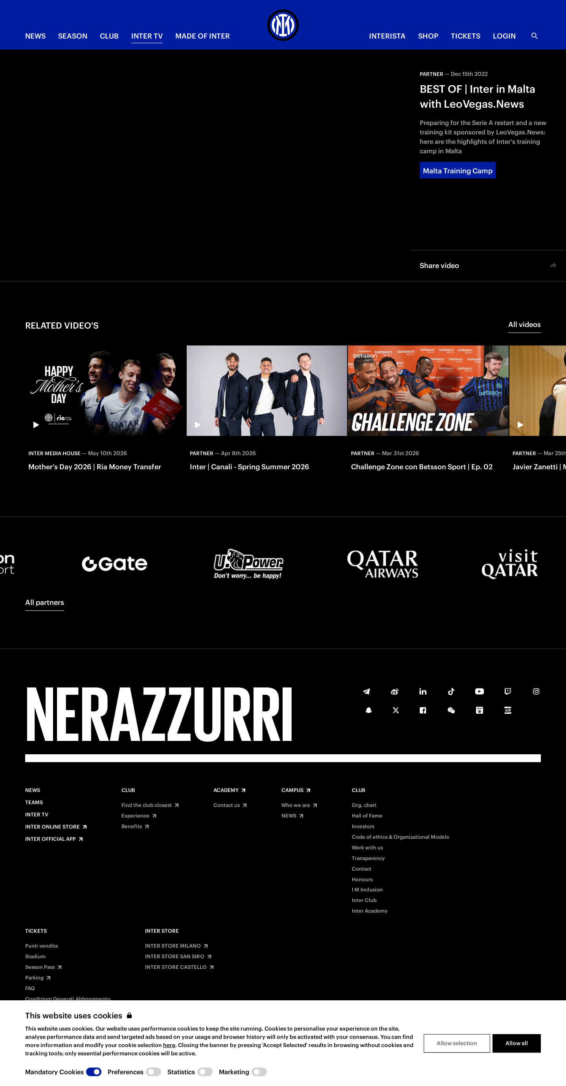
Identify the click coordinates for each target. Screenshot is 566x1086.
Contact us (226, 805)
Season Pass (40, 967)
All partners (44, 602)
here (169, 1045)
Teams (34, 802)
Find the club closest (146, 805)
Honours (362, 880)
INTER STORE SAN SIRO (174, 957)
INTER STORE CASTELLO (176, 967)
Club (128, 790)
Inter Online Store (52, 827)
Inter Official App (50, 839)
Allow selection (457, 1043)
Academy (226, 790)
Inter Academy (370, 911)
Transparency (368, 858)
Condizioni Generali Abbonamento (67, 999)
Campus (292, 790)
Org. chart (364, 805)
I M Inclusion (367, 890)
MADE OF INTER (202, 35)
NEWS (35, 35)
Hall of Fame (367, 816)
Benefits (131, 826)
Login (504, 35)
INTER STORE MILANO (173, 946)
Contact (361, 869)
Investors (363, 826)
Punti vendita (41, 946)
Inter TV (147, 35)
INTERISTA (387, 35)
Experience (135, 816)
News (32, 790)
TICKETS (465, 35)
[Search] (534, 35)
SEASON (72, 35)
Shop (428, 35)
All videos (524, 324)
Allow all (516, 1043)
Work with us (367, 848)
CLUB (109, 35)
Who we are (295, 805)
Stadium (35, 957)
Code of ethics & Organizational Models (400, 837)
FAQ (30, 988)
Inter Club (364, 900)
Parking (34, 978)
